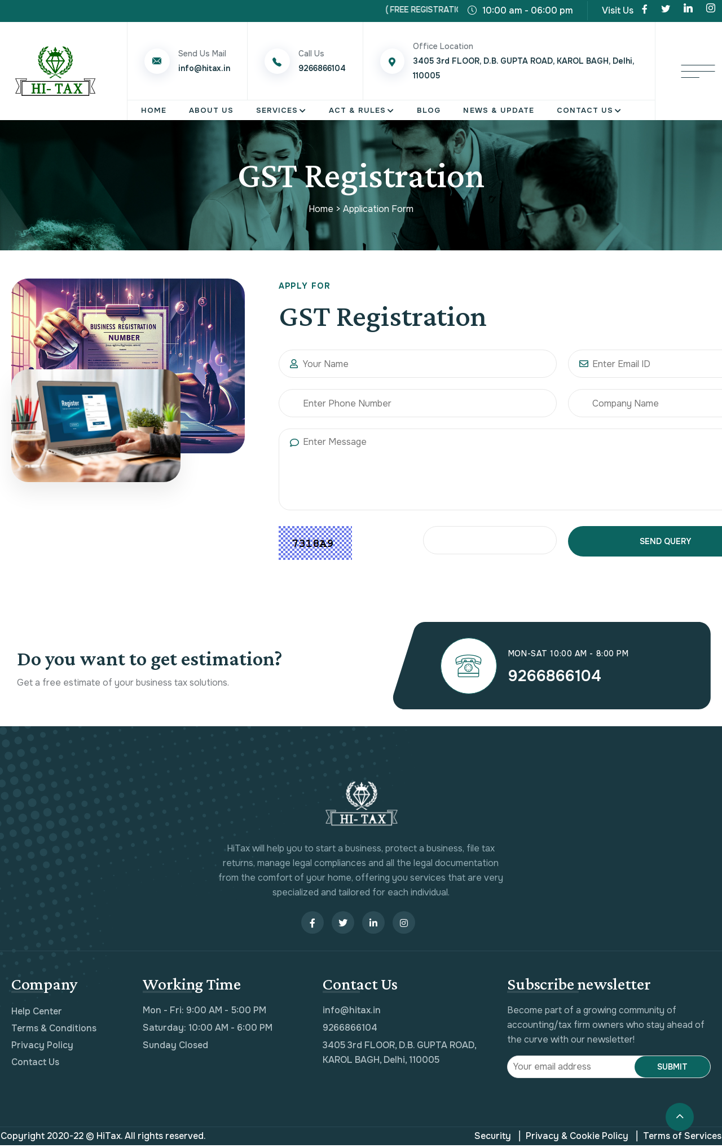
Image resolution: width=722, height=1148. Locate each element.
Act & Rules (357, 110)
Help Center (36, 1014)
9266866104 (564, 677)
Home (153, 110)
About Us (211, 110)
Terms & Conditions (53, 1031)
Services (277, 110)
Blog (429, 110)
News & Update (498, 110)
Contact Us (585, 110)
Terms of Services (678, 1139)
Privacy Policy (42, 1048)
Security (492, 1139)
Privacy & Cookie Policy (573, 1139)
